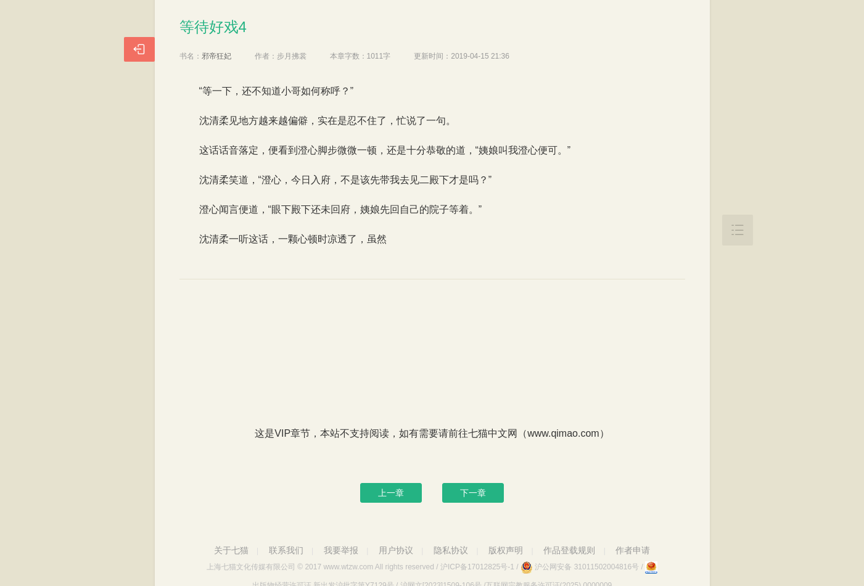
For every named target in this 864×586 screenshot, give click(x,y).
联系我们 (286, 550)
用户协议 (396, 550)
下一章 (473, 493)
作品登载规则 (569, 550)
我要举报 (341, 550)
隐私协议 (451, 550)
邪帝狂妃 (216, 56)
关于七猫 (231, 550)
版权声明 (505, 550)
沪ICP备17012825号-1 (477, 567)
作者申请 (632, 550)
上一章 (391, 493)
